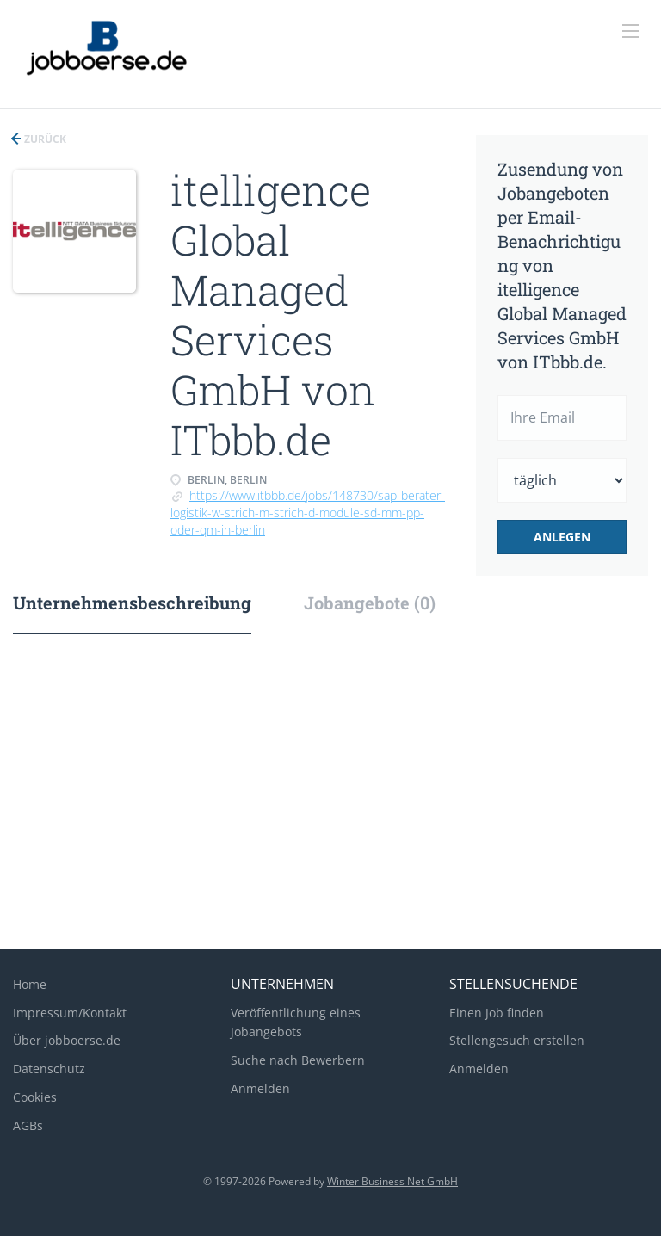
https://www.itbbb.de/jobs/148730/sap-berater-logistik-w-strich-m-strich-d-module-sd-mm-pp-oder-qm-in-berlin (307, 512)
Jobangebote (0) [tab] (370, 602)
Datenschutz (49, 1068)
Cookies (35, 1097)
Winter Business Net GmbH (392, 1181)
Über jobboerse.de (66, 1040)
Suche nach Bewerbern (298, 1060)
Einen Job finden (496, 1012)
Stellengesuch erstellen (516, 1040)
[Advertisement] (330, 797)
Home (29, 984)
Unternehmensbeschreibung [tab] (132, 602)
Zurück (44, 139)
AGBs (28, 1125)
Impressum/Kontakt (70, 1012)
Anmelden (260, 1088)
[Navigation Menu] (630, 31)
